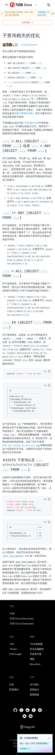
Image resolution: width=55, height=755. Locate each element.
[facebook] (34, 710)
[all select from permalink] (24, 276)
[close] (49, 738)
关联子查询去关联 (23, 113)
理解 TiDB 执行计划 (29, 122)
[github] (15, 710)
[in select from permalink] (14, 327)
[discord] (24, 716)
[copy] (49, 371)
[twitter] (21, 710)
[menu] (6, 5)
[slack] (40, 710)
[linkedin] (27, 710)
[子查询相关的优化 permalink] (42, 35)
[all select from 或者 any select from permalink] (49, 150)
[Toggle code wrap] (45, 371)
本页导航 (28, 22)
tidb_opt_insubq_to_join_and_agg (21, 445)
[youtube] (31, 716)
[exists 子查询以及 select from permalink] (33, 469)
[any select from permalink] (24, 217)
